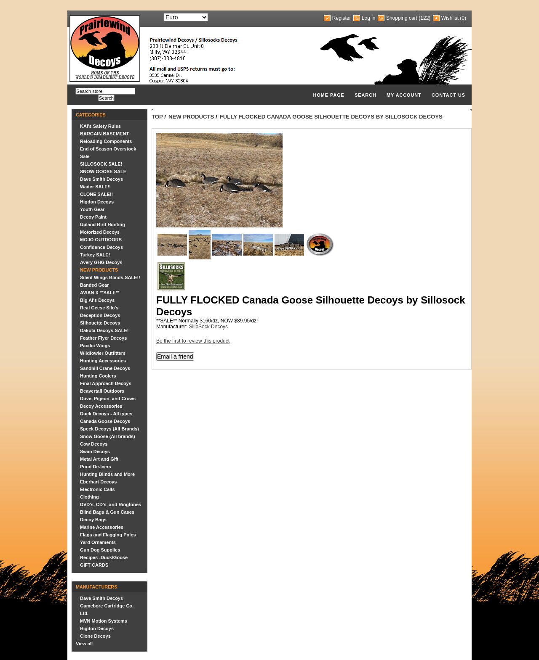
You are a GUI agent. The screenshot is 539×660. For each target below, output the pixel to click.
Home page (328, 95)
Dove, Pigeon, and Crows (108, 398)
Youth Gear (92, 209)
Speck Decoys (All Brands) (109, 428)
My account (404, 95)
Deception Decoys (100, 315)
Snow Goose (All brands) (107, 436)
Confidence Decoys (101, 247)
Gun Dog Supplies (100, 549)
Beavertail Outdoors (102, 390)
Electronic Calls (97, 489)
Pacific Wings (95, 345)
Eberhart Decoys (98, 481)
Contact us (448, 95)
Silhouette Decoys (100, 322)
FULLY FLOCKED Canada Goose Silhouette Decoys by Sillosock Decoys (331, 117)
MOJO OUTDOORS (101, 239)
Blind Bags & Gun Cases (107, 512)
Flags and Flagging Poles (108, 534)
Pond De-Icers (95, 466)
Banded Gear (94, 285)
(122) (424, 18)
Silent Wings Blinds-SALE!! (110, 277)
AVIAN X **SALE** (99, 292)
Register (341, 18)
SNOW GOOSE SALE (103, 171)
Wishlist (450, 18)
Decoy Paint (93, 216)
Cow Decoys (93, 443)
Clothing (89, 496)
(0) (463, 18)
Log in (369, 18)
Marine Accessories (101, 527)
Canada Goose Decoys (105, 421)
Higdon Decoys (97, 201)
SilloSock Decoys (208, 327)
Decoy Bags (93, 519)
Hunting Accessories (103, 360)
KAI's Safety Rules (100, 126)
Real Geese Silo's (99, 307)
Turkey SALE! (95, 254)
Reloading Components (106, 141)
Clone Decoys (95, 636)
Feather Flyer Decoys (103, 338)
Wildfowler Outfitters (102, 353)
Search (365, 95)
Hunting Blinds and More (107, 474)
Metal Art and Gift (99, 459)
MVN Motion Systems (103, 620)
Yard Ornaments (98, 542)
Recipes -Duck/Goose (104, 557)
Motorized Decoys (100, 232)
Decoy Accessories (101, 406)
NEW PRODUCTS (99, 269)
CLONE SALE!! (96, 194)
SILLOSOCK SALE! (101, 163)
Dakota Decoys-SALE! (104, 330)
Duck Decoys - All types (106, 413)
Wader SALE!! (95, 186)
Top (157, 117)
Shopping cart (401, 18)
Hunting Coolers (98, 375)
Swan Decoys (95, 451)
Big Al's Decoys (97, 300)
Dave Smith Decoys (101, 179)
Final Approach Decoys (105, 383)
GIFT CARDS (94, 565)
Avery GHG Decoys (101, 262)
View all (84, 643)
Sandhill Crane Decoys (105, 368)
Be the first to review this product (192, 341)
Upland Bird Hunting (102, 224)
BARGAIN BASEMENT (104, 133)
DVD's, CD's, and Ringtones (110, 504)
